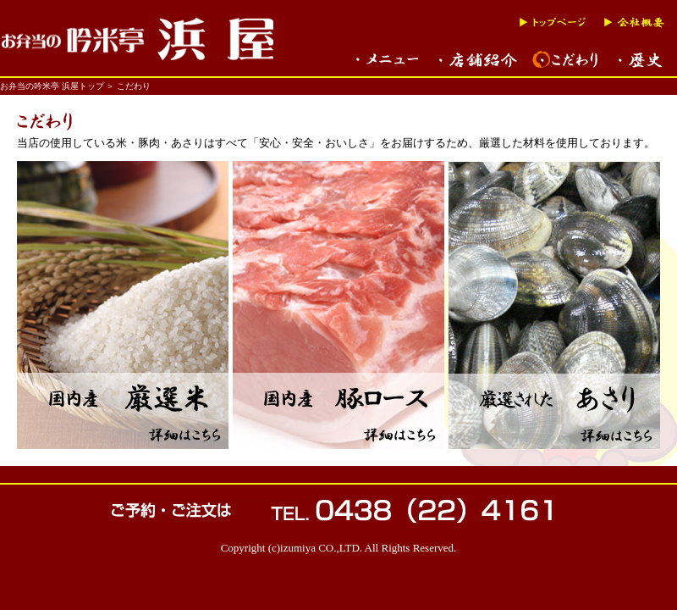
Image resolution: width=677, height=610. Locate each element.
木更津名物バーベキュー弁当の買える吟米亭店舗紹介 (475, 59)
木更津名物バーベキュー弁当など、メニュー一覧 (382, 59)
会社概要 (631, 23)
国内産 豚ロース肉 (338, 305)
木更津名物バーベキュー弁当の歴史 (636, 59)
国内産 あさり (554, 305)
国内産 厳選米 (122, 305)
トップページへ (552, 23)
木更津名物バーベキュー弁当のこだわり (564, 59)
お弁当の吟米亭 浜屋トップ (52, 86)
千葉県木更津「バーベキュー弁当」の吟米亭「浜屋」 (136, 42)
